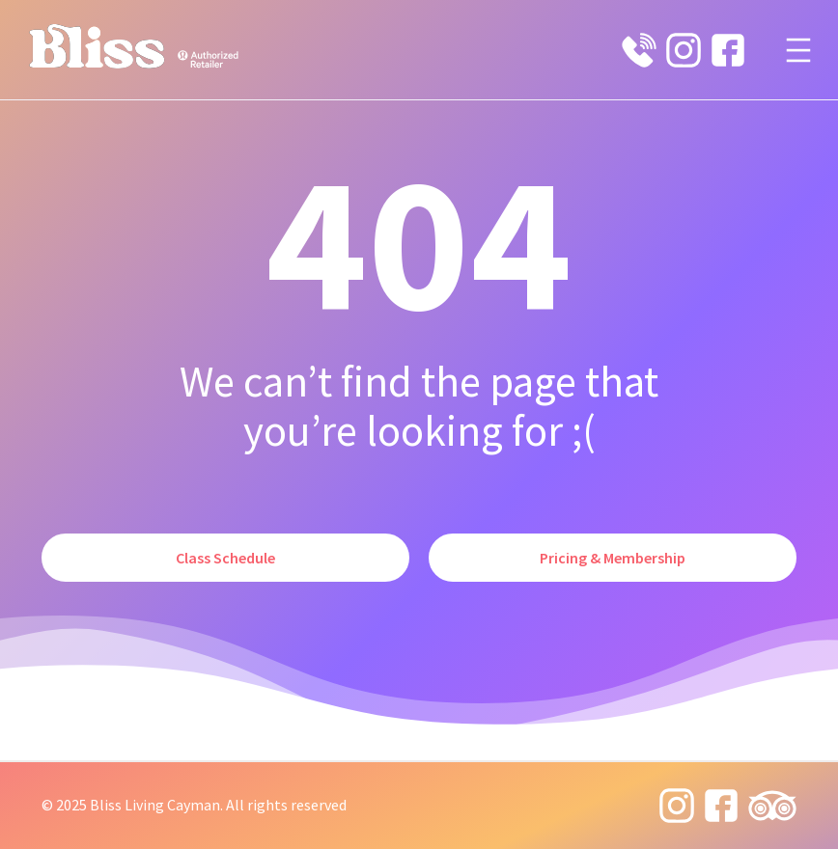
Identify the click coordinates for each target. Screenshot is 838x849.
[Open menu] (798, 50)
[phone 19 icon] (639, 50)
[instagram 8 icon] (683, 50)
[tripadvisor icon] (772, 805)
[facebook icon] (728, 50)
